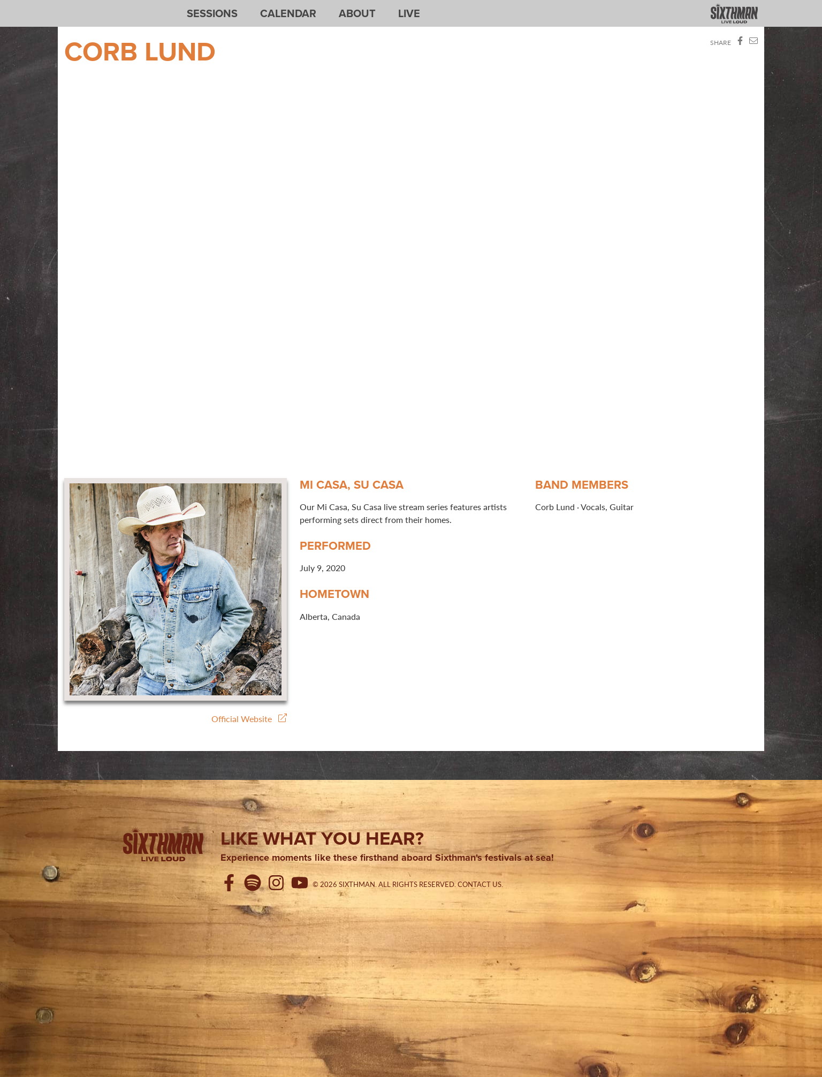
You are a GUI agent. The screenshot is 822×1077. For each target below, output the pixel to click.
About (357, 13)
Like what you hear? (322, 838)
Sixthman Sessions (89, 6)
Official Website (249, 718)
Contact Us (479, 884)
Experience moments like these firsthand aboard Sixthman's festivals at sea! (387, 858)
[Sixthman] (163, 846)
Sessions (212, 13)
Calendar (288, 13)
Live (409, 13)
